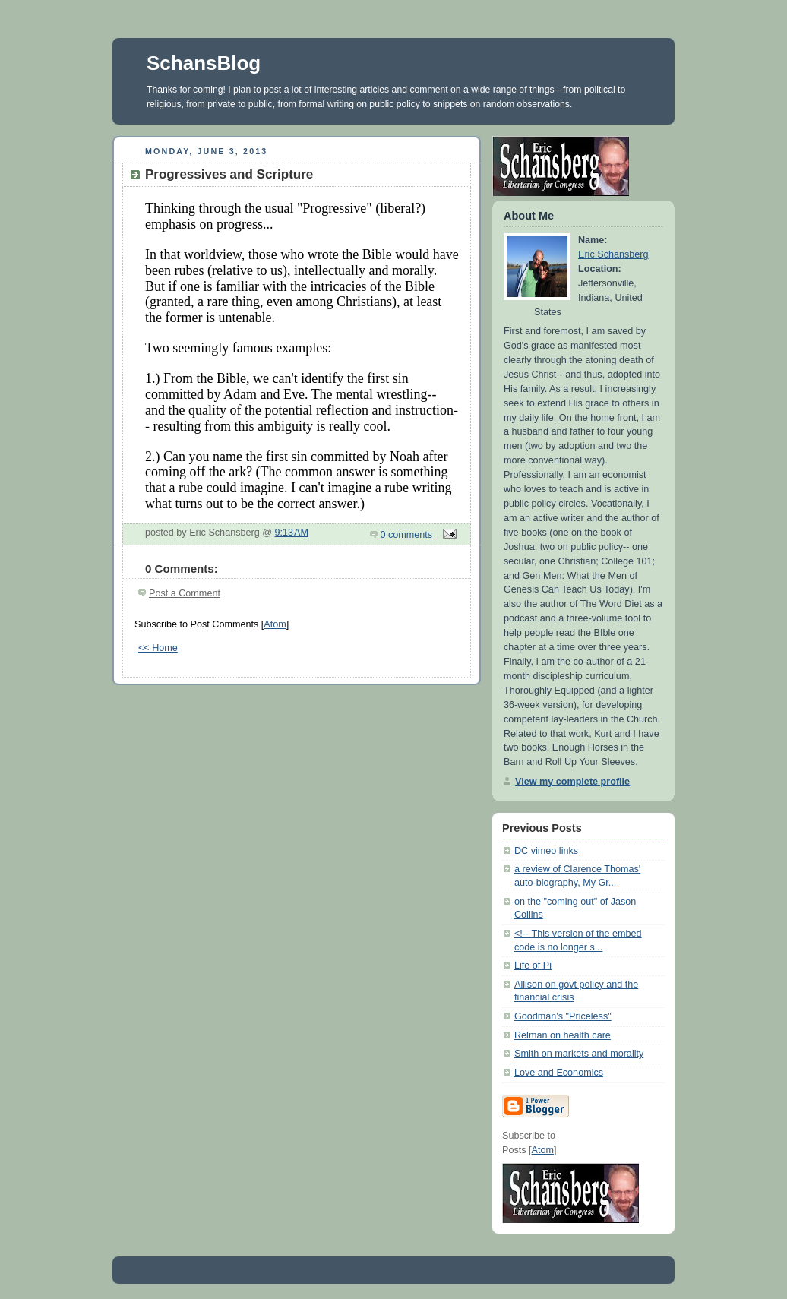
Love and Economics (558, 1072)
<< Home (158, 648)
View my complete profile (572, 781)
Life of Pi (533, 965)
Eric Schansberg (613, 254)
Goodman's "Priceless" (563, 1016)
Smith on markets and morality (578, 1053)
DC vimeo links (546, 850)
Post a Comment (184, 593)
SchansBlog (204, 63)
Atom (275, 624)
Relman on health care (562, 1035)
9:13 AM (292, 532)
